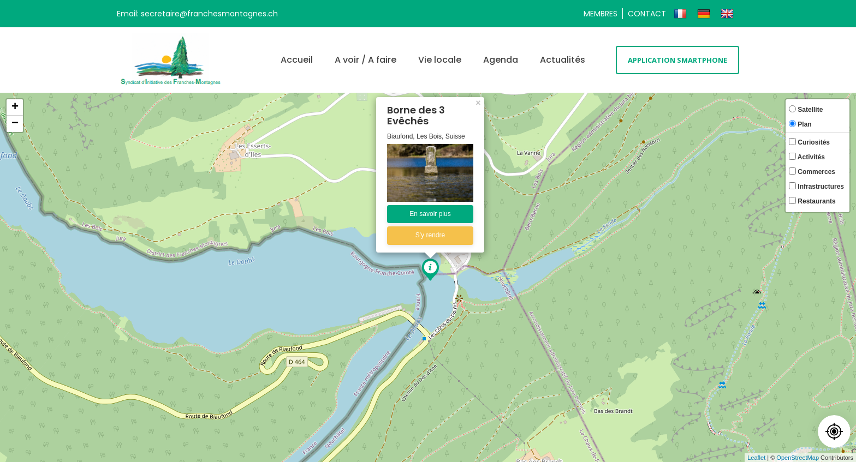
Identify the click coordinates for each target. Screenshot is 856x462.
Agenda (500, 59)
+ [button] (15, 107)
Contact (647, 13)
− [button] (15, 124)
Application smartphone (677, 60)
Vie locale (439, 59)
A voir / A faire (365, 59)
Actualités (562, 59)
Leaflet (756, 457)
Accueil (297, 59)
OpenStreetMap (797, 457)
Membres (600, 13)
